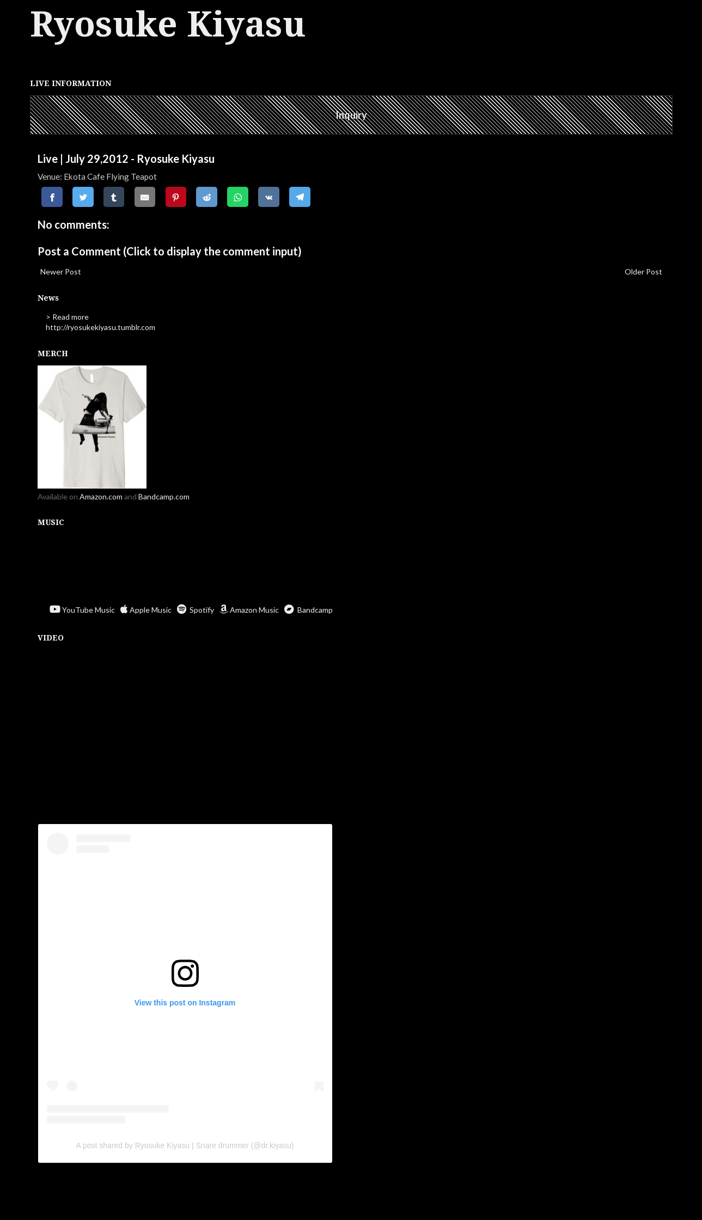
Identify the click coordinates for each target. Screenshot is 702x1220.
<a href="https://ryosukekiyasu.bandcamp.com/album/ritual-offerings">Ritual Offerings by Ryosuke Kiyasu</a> (351, 567)
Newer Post (60, 271)
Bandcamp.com (164, 496)
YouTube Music (82, 609)
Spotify (195, 609)
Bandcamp (308, 609)
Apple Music (146, 609)
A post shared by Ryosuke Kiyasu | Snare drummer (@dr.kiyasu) (185, 1145)
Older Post (643, 271)
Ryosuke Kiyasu (168, 24)
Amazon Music (249, 609)
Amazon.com (101, 496)
